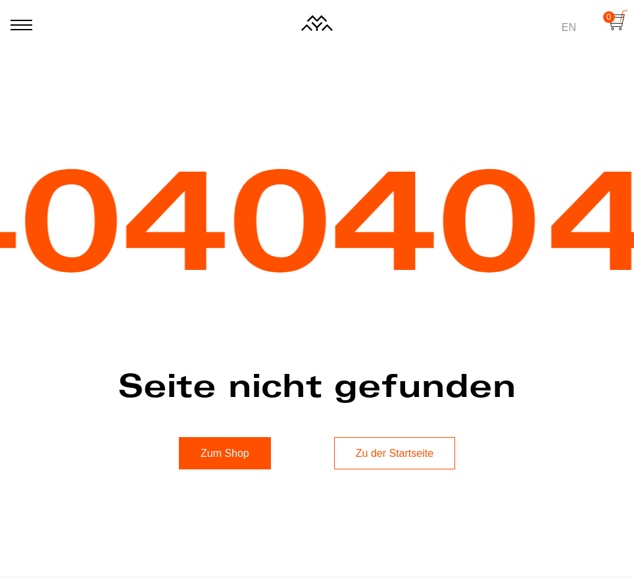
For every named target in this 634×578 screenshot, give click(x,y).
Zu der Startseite (394, 453)
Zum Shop (225, 453)
